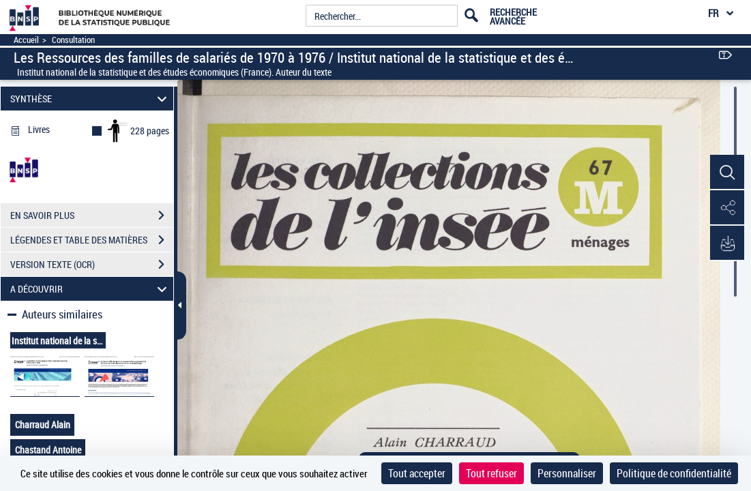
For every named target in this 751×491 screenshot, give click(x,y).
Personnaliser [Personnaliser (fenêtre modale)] (567, 473)
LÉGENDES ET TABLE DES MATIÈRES (91, 240)
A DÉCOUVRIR (90, 289)
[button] (727, 172)
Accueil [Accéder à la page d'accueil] (26, 40)
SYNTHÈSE (90, 98)
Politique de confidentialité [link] (674, 473)
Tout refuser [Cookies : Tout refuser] (491, 473)
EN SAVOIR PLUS (91, 215)
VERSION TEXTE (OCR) (91, 264)
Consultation (73, 40)
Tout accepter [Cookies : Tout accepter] (416, 473)
